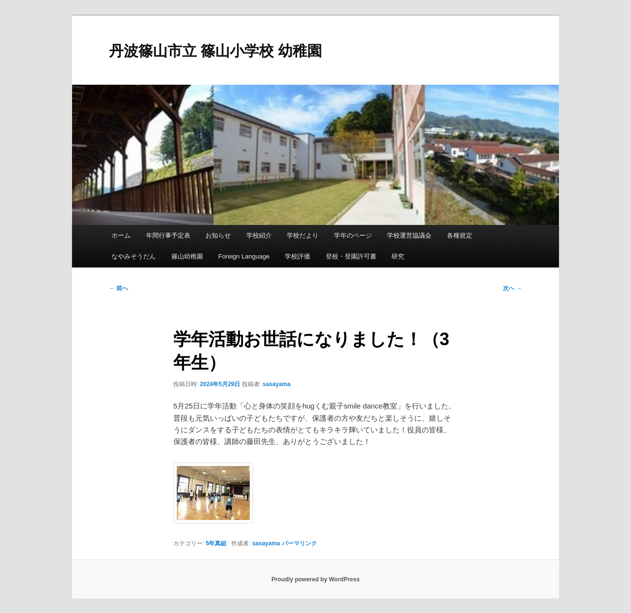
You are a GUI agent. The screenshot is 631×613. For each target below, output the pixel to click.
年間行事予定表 (168, 235)
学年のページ (353, 235)
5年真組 (216, 543)
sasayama (276, 384)
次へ (512, 288)
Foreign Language (244, 256)
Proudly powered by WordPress (315, 579)
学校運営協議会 (409, 235)
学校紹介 (259, 235)
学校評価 (297, 256)
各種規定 (459, 235)
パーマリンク (299, 543)
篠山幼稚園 (187, 256)
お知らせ (218, 235)
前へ (118, 288)
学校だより (302, 235)
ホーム (120, 235)
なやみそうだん (133, 256)
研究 (397, 256)
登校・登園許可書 (351, 256)
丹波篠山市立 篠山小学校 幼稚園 (215, 51)
